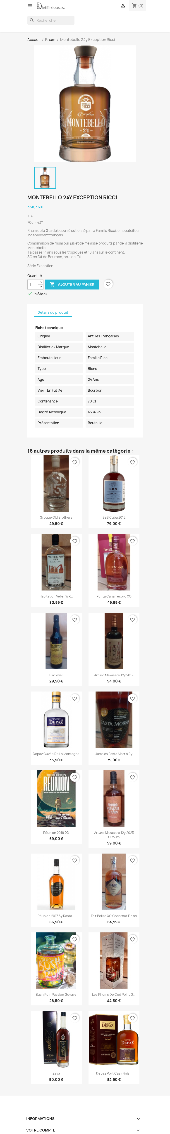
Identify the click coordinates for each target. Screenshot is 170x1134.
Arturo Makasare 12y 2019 (114, 675)
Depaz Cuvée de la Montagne (56, 754)
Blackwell (56, 675)
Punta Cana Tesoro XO (114, 596)
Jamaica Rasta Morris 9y (114, 754)
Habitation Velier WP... (56, 596)
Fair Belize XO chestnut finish (114, 916)
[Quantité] (32, 284)
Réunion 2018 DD (56, 833)
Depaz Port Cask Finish (114, 1073)
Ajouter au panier (72, 284)
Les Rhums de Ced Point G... (114, 994)
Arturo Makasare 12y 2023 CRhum (114, 835)
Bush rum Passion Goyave (56, 994)
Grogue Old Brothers (56, 517)
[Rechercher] (50, 20)
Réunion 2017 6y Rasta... (56, 916)
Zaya (56, 1073)
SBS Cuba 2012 (114, 517)
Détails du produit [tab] (53, 312)
